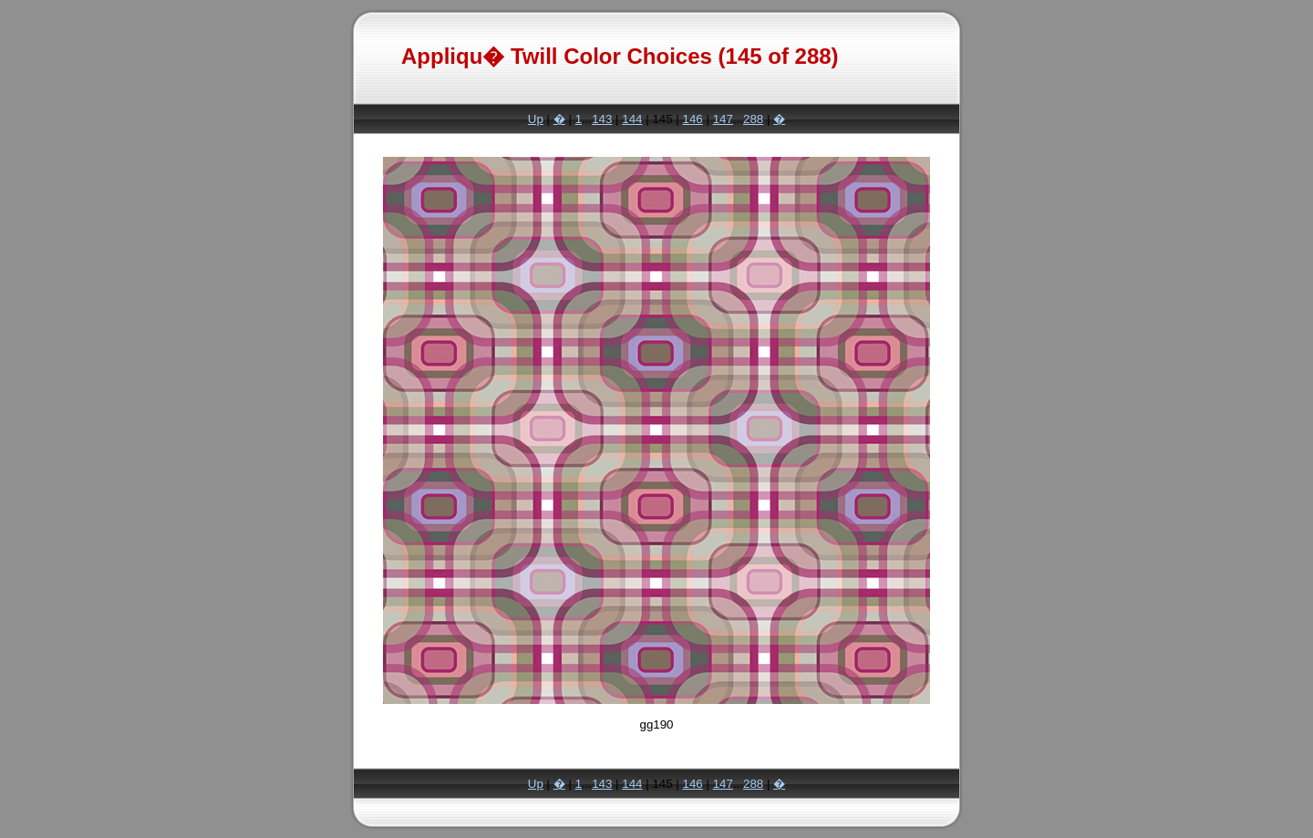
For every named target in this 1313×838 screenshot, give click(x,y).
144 (632, 119)
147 (723, 119)
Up (535, 119)
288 (753, 119)
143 (602, 119)
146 (693, 119)
